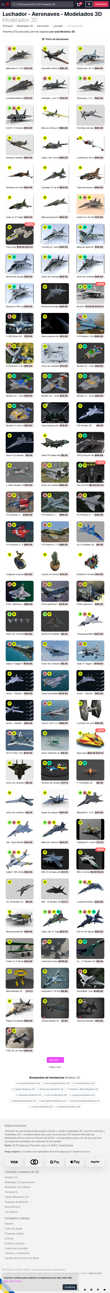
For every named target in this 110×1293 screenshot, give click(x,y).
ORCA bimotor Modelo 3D (89, 455)
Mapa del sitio (95, 1273)
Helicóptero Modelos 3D (52, 1101)
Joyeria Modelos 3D (55, 1095)
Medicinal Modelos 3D (23, 1101)
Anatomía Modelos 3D (67, 1106)
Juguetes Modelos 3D (82, 1095)
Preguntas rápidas (14, 1233)
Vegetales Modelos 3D (28, 1095)
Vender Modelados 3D (17, 1197)
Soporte (9, 1223)
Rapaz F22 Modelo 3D (17, 1020)
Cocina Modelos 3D (83, 1083)
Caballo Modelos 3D (23, 1089)
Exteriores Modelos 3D (50, 1089)
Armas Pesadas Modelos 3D (83, 1101)
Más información (13, 1281)
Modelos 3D (11, 1177)
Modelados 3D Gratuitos (18, 1187)
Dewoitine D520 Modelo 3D (55, 68)
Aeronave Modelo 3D (87, 1020)
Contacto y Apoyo (17, 1218)
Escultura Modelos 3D (28, 1083)
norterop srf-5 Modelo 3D (18, 187)
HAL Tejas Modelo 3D (16, 842)
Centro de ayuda (13, 1228)
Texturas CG (11, 1192)
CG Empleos (11, 1211)
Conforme (70, 1287)
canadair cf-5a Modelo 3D (54, 187)
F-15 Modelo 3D (84, 782)
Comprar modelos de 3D (22, 1172)
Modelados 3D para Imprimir (20, 1182)
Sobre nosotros (15, 1126)
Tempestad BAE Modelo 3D (90, 634)
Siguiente (55, 1060)
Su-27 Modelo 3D (85, 544)
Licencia (9, 1238)
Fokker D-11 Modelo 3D (17, 961)
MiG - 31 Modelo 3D (51, 901)
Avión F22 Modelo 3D (16, 455)
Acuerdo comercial (15, 1243)
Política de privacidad (16, 1248)
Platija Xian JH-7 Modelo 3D (90, 68)
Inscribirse (100, 4)
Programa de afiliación (16, 1202)
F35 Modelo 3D (84, 425)
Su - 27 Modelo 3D (86, 961)
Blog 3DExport (13, 1206)
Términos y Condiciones (17, 1253)
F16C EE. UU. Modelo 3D (17, 1050)
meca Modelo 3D (14, 991)
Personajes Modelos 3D (56, 1083)
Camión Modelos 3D (41, 1106)
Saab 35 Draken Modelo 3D (55, 455)
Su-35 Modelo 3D (14, 901)
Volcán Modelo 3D (50, 1020)
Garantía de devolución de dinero (22, 1258)
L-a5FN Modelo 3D (15, 485)
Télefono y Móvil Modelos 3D (82, 1089)
